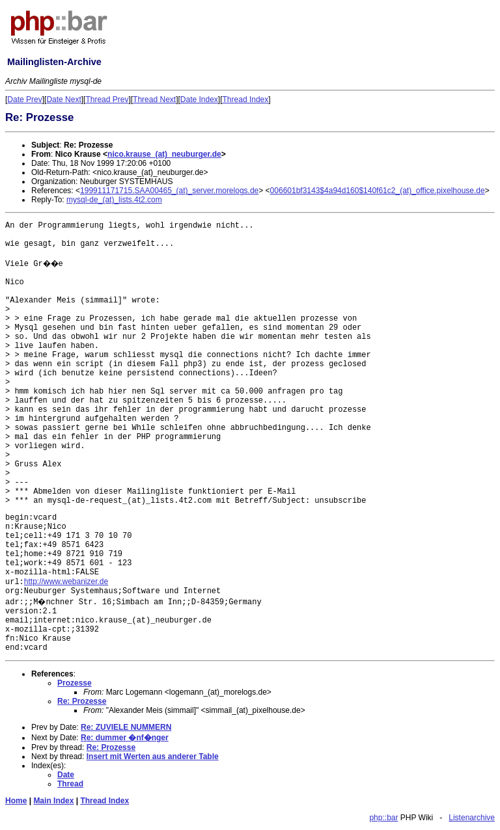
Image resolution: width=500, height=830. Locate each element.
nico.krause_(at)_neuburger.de (164, 154)
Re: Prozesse (81, 701)
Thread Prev (106, 99)
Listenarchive (472, 817)
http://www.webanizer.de (66, 581)
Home (16, 800)
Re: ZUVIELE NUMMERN (126, 727)
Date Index (199, 99)
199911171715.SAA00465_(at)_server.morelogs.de (169, 190)
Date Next (63, 99)
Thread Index (246, 99)
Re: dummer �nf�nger (125, 737)
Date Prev (24, 99)
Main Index (53, 800)
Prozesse (74, 683)
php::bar (383, 817)
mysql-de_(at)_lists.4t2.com (114, 199)
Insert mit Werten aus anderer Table (153, 756)
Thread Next (154, 99)
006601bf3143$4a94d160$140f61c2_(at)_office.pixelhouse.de (377, 190)
